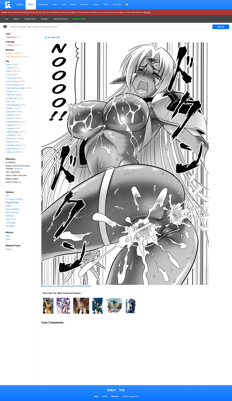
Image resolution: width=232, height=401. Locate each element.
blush (9, 71)
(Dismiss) (147, 12)
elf (8, 102)
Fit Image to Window (14, 199)
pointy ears (12, 138)
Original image (12, 202)
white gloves (12, 149)
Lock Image (10, 223)
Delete (8, 206)
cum (9, 75)
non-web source (14, 57)
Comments (43, 4)
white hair (11, 152)
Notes (8, 239)
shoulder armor (13, 145)
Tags (64, 4)
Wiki (54, 4)
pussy (9, 142)
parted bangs (12, 132)
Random (44, 19)
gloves (10, 108)
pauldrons (11, 135)
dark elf (10, 91)
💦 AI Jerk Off (52, 37)
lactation (10, 115)
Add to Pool (10, 219)
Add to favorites (12, 212)
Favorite (68, 286)
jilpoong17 (11, 37)
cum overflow (12, 85)
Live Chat (117, 4)
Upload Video (30, 19)
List (6, 19)
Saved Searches (61, 19)
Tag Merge (10, 226)
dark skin (11, 95)
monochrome (12, 122)
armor (9, 68)
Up (19, 182)
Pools (73, 4)
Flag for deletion (12, 209)
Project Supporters (130, 396)
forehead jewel (13, 105)
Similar (8, 249)
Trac (106, 4)
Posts (30, 4)
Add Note (10, 216)
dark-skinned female (15, 88)
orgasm (10, 128)
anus (9, 64)
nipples (10, 125)
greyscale (11, 112)
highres (10, 53)
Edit (7, 196)
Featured (84, 4)
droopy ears (12, 98)
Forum (96, 4)
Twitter (105, 396)
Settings (19, 4)
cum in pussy (12, 81)
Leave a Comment (55, 286)
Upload (16, 19)
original (10, 45)
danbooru (18, 168)
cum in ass (11, 78)
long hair (10, 118)
